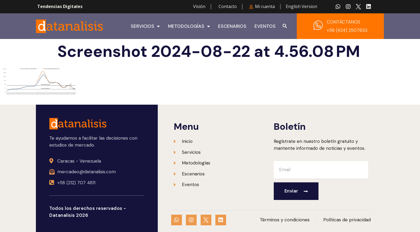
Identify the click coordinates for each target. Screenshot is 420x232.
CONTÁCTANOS (343, 22)
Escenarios (232, 26)
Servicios (145, 26)
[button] (285, 26)
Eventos (265, 26)
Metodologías (189, 26)
